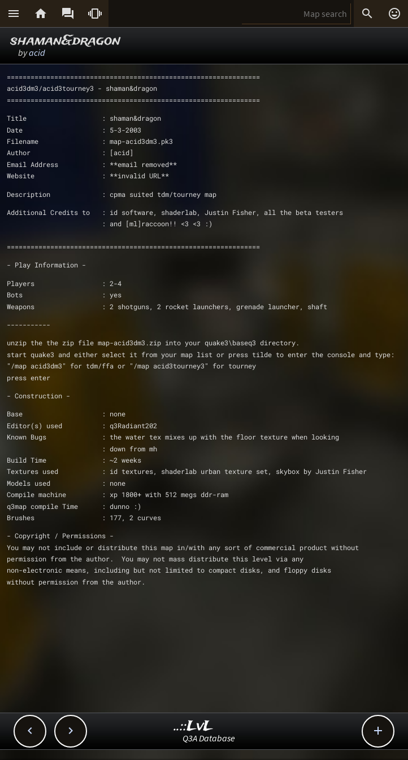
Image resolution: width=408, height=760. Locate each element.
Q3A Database (209, 738)
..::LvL (193, 726)
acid (37, 52)
